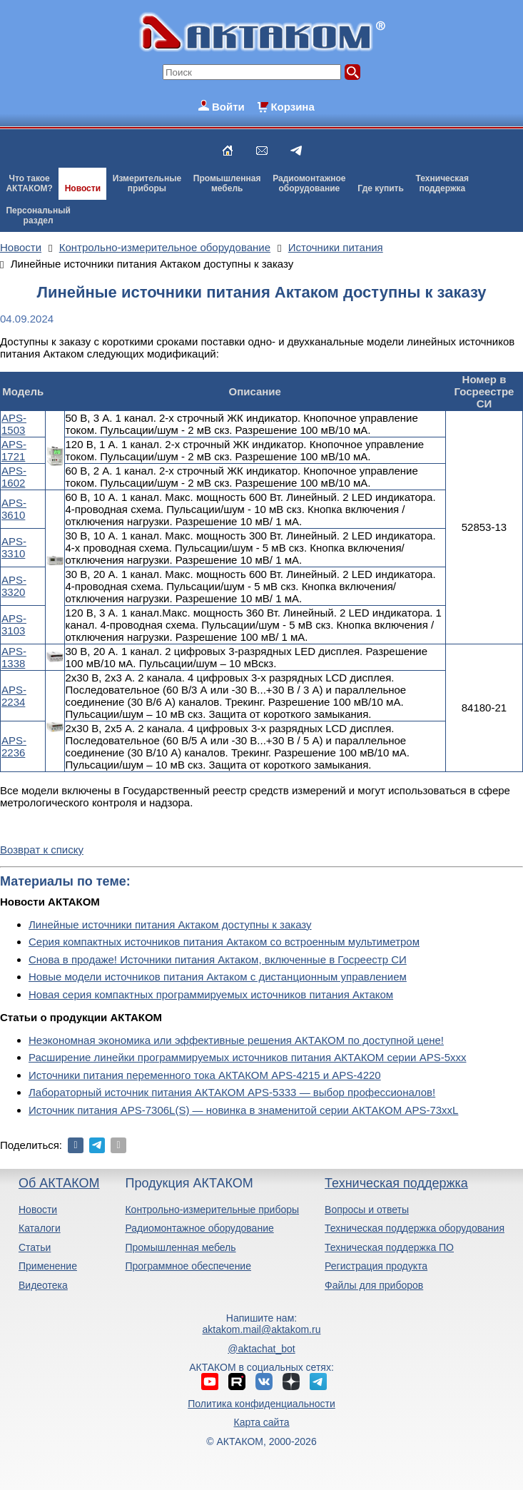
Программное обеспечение (188, 1266)
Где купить (380, 188)
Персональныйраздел (38, 215)
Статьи (35, 1247)
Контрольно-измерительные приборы (212, 1209)
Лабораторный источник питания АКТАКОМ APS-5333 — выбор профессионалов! (232, 1092)
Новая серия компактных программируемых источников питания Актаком (211, 994)
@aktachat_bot (261, 1348)
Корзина (292, 107)
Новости (83, 188)
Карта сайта (261, 1422)
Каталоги (40, 1228)
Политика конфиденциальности (261, 1403)
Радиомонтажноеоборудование (309, 183)
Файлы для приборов (374, 1285)
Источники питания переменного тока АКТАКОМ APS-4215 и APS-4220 (205, 1075)
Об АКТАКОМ (59, 1183)
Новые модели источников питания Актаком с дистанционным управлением (218, 976)
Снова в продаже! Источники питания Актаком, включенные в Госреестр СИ (218, 959)
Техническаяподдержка (442, 183)
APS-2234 (13, 696)
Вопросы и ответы (367, 1209)
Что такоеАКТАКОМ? (29, 183)
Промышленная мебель (180, 1247)
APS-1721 (13, 450)
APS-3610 (13, 509)
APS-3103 (13, 624)
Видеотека (43, 1285)
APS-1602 (13, 477)
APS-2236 (13, 746)
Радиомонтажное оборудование (199, 1228)
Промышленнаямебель (227, 183)
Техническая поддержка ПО (389, 1247)
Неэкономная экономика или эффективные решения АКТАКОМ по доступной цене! (236, 1040)
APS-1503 (13, 424)
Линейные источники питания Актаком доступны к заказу (170, 924)
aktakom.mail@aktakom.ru (262, 1329)
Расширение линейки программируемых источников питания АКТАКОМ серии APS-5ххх (248, 1057)
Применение (48, 1266)
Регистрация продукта (376, 1266)
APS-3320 (13, 586)
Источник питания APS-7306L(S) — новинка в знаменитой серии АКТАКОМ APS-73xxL (243, 1110)
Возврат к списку (41, 849)
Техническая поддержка (396, 1183)
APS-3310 (13, 547)
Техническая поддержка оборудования (414, 1228)
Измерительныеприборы (147, 183)
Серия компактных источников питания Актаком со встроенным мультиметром (224, 942)
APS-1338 (13, 657)
